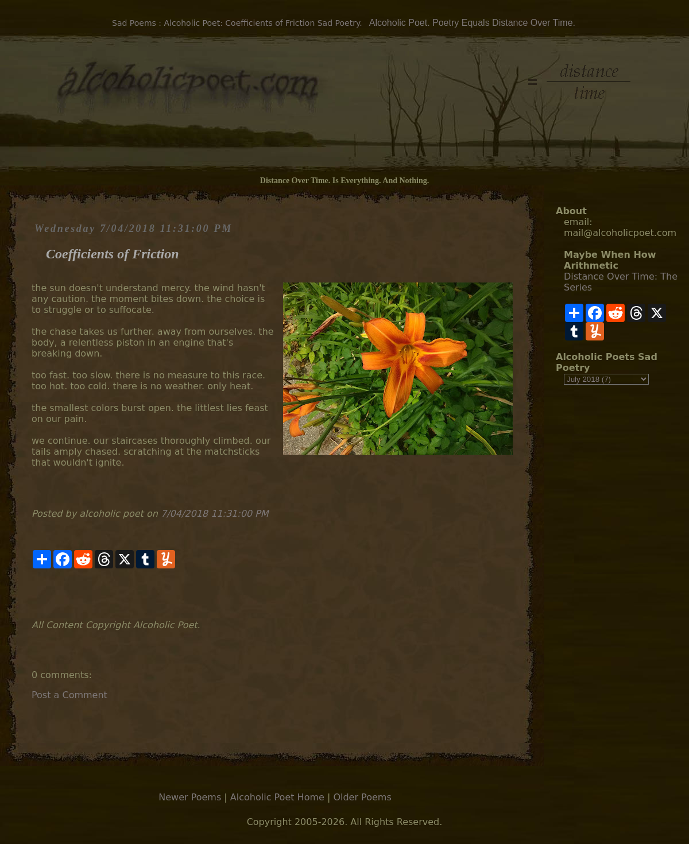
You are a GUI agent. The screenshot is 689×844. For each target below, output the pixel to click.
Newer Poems (189, 797)
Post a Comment (69, 695)
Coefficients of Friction (112, 253)
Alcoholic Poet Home (277, 797)
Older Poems (362, 797)
